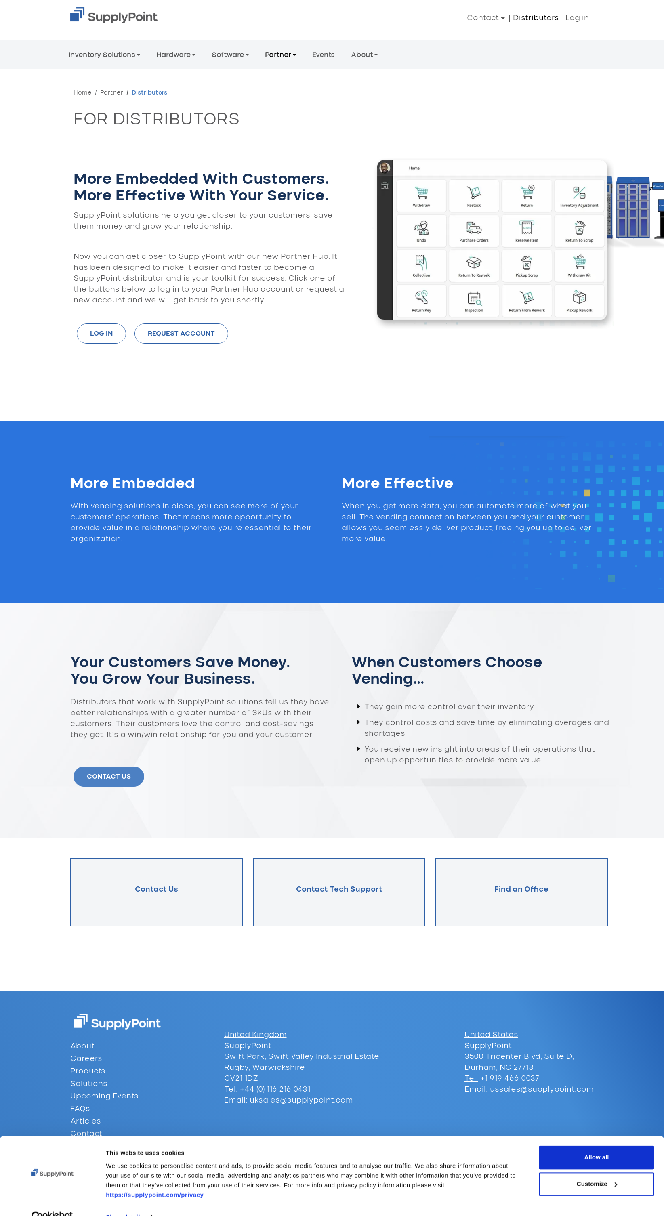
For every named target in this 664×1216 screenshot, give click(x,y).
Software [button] (228, 55)
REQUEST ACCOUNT (181, 333)
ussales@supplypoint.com (542, 1089)
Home (83, 93)
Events (323, 55)
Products (87, 1071)
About (82, 1046)
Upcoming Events (104, 1096)
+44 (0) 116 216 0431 (275, 1089)
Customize (597, 1166)
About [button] (362, 55)
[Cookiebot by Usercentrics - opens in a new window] (52, 1200)
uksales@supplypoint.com (301, 1100)
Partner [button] (278, 55)
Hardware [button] (173, 55)
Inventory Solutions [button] (102, 55)
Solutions (88, 1084)
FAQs (80, 1109)
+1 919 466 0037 (508, 1078)
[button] (486, 18)
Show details (124, 1200)
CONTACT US (109, 776)
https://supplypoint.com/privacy (155, 1177)
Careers (86, 1059)
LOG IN (101, 333)
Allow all (596, 1140)
